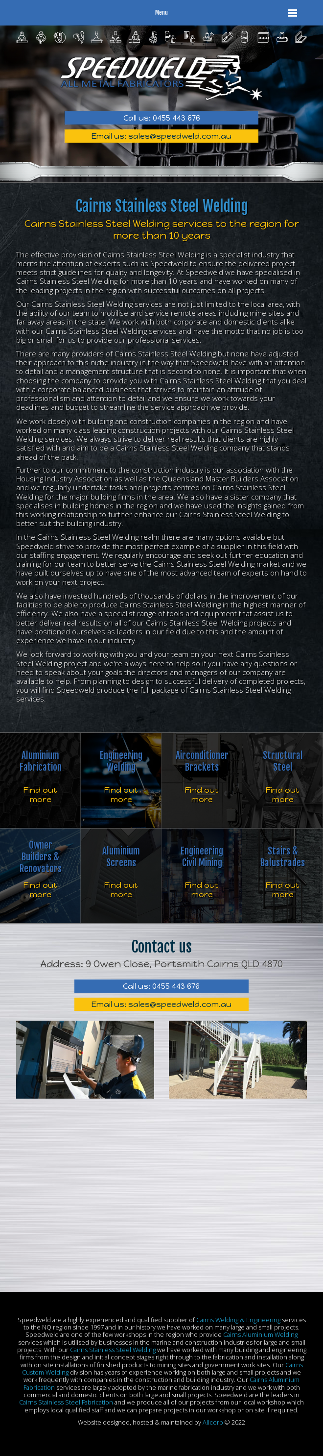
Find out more (40, 794)
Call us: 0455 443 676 (161, 118)
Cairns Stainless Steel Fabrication (66, 1402)
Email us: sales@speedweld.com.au (161, 136)
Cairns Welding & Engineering (238, 1319)
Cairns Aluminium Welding (260, 1334)
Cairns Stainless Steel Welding (113, 1349)
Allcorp (213, 1422)
